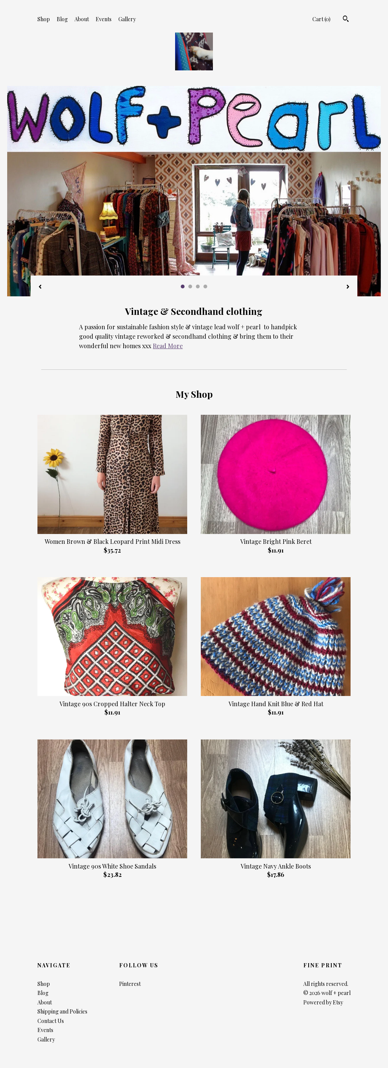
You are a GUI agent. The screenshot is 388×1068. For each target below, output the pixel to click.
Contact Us (50, 1020)
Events (104, 19)
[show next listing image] (348, 287)
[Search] (346, 20)
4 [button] (205, 286)
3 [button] (198, 286)
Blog (62, 19)
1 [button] (183, 286)
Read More (168, 346)
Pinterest (130, 983)
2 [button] (190, 286)
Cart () (321, 19)
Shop (43, 19)
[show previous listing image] (40, 287)
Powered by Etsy (323, 1002)
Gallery (127, 19)
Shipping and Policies (62, 1011)
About (81, 19)
